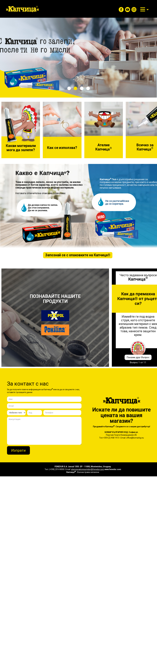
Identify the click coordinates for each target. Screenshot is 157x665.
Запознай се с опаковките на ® (77, 255)
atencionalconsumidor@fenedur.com (87, 469)
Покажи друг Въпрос (138, 357)
